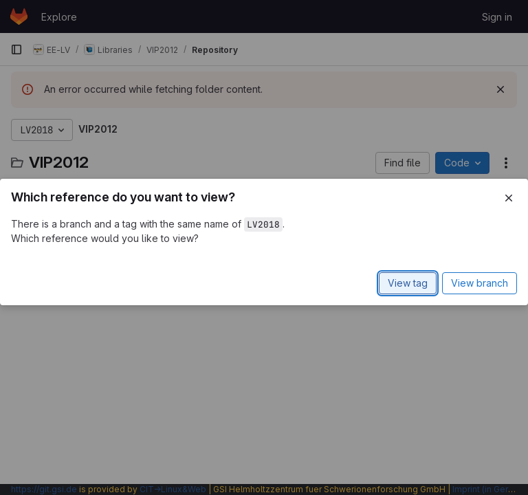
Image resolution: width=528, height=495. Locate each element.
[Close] (508, 198)
